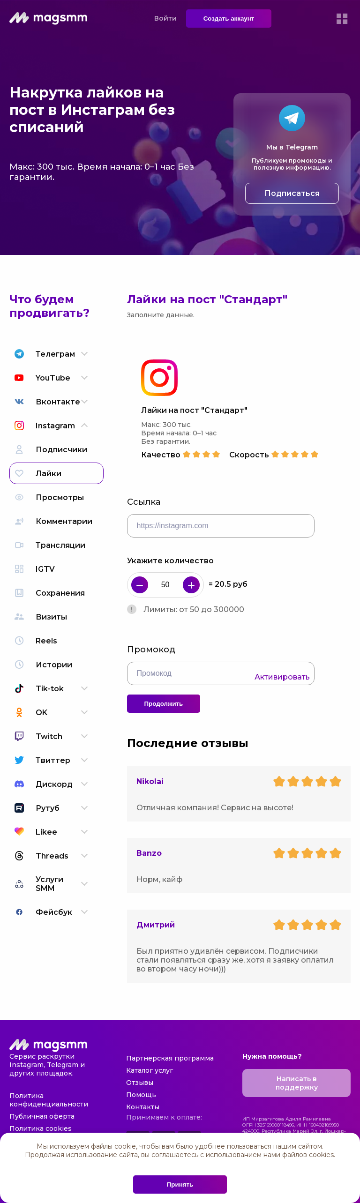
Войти (165, 18)
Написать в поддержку (297, 1083)
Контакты (142, 1107)
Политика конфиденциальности (48, 1099)
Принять (180, 1184)
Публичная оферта (42, 1116)
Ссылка (143, 502)
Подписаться (292, 193)
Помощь (141, 1095)
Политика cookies (40, 1128)
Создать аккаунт (229, 18)
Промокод (151, 649)
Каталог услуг (149, 1070)
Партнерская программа (170, 1058)
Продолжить (163, 703)
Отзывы (139, 1082)
